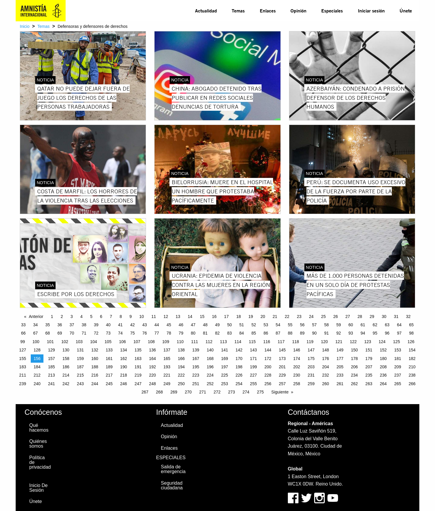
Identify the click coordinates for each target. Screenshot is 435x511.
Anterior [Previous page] (36, 316)
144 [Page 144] (267, 350)
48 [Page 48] (205, 324)
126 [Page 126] (411, 341)
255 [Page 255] (253, 383)
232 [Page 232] (325, 375)
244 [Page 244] (94, 383)
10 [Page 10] (141, 316)
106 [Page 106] (122, 341)
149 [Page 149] (340, 350)
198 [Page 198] (239, 366)
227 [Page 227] (253, 375)
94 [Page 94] (363, 333)
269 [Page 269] (173, 392)
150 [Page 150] (354, 350)
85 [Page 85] (253, 333)
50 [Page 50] (229, 324)
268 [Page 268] (159, 392)
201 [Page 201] (282, 366)
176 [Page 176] (325, 358)
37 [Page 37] (71, 324)
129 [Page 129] (51, 350)
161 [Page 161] (109, 358)
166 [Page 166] (181, 358)
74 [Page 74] (120, 333)
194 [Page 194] (181, 366)
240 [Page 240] (37, 383)
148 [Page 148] (325, 350)
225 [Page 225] (224, 375)
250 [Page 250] (181, 383)
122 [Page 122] (353, 341)
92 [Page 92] (338, 333)
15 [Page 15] (202, 316)
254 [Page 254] (239, 383)
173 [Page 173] (282, 358)
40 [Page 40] (108, 324)
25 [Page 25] (323, 316)
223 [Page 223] (195, 375)
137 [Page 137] (166, 350)
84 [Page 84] (241, 333)
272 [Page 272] (217, 392)
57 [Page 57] (314, 324)
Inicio (25, 26)
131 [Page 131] (80, 350)
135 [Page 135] (137, 350)
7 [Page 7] (111, 316)
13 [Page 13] (178, 316)
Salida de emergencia (173, 469)
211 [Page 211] (22, 375)
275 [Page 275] (260, 392)
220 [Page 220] (152, 375)
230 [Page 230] (296, 375)
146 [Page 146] (296, 350)
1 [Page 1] (52, 316)
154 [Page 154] (412, 350)
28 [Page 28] (360, 316)
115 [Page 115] (252, 341)
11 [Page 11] (153, 316)
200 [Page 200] (267, 366)
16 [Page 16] (214, 316)
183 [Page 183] (22, 366)
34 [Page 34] (35, 324)
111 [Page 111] (194, 341)
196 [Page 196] (210, 366)
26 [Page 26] (335, 316)
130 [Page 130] (65, 350)
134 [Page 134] (123, 350)
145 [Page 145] (282, 350)
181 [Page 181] (397, 358)
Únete (406, 10)
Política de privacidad (40, 462)
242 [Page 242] (65, 383)
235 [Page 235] (368, 375)
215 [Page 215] (80, 375)
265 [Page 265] (397, 383)
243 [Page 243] (80, 383)
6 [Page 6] (101, 316)
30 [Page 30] (384, 316)
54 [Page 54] (278, 324)
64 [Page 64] (399, 324)
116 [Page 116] (266, 341)
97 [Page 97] (399, 333)
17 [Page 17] (226, 316)
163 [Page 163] (137, 358)
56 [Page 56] (302, 324)
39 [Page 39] (96, 324)
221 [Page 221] (166, 375)
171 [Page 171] (253, 358)
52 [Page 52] (253, 324)
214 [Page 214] (65, 375)
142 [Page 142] (239, 350)
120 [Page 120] (324, 341)
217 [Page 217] (109, 375)
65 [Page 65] (411, 324)
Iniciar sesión (371, 10)
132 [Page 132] (94, 350)
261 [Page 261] (340, 383)
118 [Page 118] (295, 341)
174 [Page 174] (296, 358)
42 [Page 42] (132, 324)
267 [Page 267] (145, 392)
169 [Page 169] (224, 358)
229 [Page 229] (282, 375)
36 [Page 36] (59, 324)
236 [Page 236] (383, 375)
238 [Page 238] (412, 375)
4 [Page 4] (81, 316)
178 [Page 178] (354, 358)
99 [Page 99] (22, 341)
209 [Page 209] (397, 366)
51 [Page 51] (241, 324)
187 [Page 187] (80, 366)
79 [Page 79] (181, 333)
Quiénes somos (38, 444)
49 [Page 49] (217, 324)
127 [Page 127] (22, 350)
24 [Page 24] (311, 316)
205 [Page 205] (340, 366)
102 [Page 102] (64, 341)
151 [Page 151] (368, 350)
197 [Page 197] (224, 366)
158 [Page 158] (65, 358)
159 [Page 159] (80, 358)
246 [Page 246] (123, 383)
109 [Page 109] (165, 341)
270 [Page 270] (188, 392)
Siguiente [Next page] (279, 392)
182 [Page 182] (412, 358)
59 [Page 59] (338, 324)
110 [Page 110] (180, 341)
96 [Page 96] (387, 333)
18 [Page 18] (238, 316)
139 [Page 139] (195, 350)
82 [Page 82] (217, 333)
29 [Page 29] (372, 316)
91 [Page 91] (326, 333)
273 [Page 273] (231, 392)
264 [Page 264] (383, 383)
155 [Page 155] (22, 358)
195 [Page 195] (195, 366)
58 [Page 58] (326, 324)
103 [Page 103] (79, 341)
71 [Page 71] (84, 333)
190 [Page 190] (123, 366)
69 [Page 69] (59, 333)
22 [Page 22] (287, 316)
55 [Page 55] (290, 324)
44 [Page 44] (157, 324)
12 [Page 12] (165, 316)
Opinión (298, 10)
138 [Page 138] (181, 350)
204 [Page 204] (325, 366)
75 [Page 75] (132, 333)
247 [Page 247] (137, 383)
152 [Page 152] (383, 350)
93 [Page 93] (350, 333)
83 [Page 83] (229, 333)
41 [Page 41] (120, 324)
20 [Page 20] (262, 316)
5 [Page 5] (91, 316)
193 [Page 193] (166, 366)
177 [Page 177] (340, 358)
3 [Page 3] (71, 316)
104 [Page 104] (93, 341)
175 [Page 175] (311, 358)
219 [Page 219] (137, 375)
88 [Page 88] (290, 333)
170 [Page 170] (239, 358)
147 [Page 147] (311, 350)
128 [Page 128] (37, 350)
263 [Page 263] (368, 383)
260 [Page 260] (325, 383)
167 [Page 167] (195, 358)
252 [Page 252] (210, 383)
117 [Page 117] (281, 341)
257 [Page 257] (282, 383)
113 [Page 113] (223, 341)
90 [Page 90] (314, 333)
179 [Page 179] (368, 358)
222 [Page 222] (181, 375)
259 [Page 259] (311, 383)
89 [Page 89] (302, 333)
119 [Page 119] (309, 341)
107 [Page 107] (136, 341)
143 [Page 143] (253, 350)
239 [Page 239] (22, 383)
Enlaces (268, 10)
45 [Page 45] (169, 324)
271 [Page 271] (202, 392)
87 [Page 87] (278, 333)
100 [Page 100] (36, 341)
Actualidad (206, 10)
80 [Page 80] (193, 333)
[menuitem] (206, 10)
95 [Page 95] (375, 333)
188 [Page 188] (94, 366)
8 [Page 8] (121, 316)
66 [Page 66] (23, 333)
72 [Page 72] (96, 333)
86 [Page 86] (266, 333)
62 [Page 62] (375, 324)
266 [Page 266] (412, 383)
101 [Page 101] (50, 341)
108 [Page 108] (151, 341)
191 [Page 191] (137, 366)
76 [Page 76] (144, 333)
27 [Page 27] (347, 316)
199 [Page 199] (253, 366)
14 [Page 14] (190, 316)
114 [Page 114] (237, 341)
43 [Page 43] (144, 324)
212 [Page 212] (37, 375)
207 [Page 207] (368, 366)
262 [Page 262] (354, 383)
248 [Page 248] (152, 383)
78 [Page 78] (169, 333)
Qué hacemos (38, 428)
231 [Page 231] (311, 375)
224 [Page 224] (210, 375)
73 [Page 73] (108, 333)
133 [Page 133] (109, 350)
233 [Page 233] (340, 375)
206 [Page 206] (354, 366)
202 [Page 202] (296, 366)
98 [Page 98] (411, 333)
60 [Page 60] (350, 324)
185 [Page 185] (51, 366)
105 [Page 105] (108, 341)
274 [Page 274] (245, 392)
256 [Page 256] (267, 383)
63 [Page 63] (387, 324)
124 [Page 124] (382, 341)
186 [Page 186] (65, 366)
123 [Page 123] (367, 341)
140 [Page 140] (210, 350)
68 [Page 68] (47, 333)
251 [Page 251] (195, 383)
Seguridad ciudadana (172, 485)
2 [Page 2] (62, 316)
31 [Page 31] (396, 316)
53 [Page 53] (266, 324)
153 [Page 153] (397, 350)
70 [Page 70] (71, 333)
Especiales (332, 10)
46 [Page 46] (181, 324)
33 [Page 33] (23, 324)
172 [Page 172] (267, 358)
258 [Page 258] (296, 383)
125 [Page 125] (396, 341)
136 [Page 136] (152, 350)
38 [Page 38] (84, 324)
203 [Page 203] (311, 366)
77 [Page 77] (157, 333)
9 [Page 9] (130, 316)
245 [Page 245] (109, 383)
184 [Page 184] (37, 366)
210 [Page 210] (412, 366)
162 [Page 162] (123, 358)
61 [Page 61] (363, 324)
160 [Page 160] (94, 358)
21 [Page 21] (274, 316)
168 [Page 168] (210, 358)
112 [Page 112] (209, 341)
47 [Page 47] (193, 324)
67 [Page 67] (35, 333)
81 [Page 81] (205, 333)
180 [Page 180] (383, 358)
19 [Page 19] (250, 316)
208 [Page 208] (383, 366)
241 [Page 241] (51, 383)
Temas (238, 10)
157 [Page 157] (51, 358)
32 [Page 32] (408, 316)
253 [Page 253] (224, 383)
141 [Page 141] (224, 350)
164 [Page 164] (152, 358)
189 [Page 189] (109, 366)
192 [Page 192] (152, 366)
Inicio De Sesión (38, 488)
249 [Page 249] (166, 383)
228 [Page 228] (267, 375)
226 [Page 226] (239, 375)
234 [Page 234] (354, 375)
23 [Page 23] (299, 316)
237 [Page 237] (397, 375)
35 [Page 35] (47, 324)
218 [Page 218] (123, 375)
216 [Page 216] (94, 375)
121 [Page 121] (338, 341)
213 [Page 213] (51, 375)
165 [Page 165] (166, 358)
